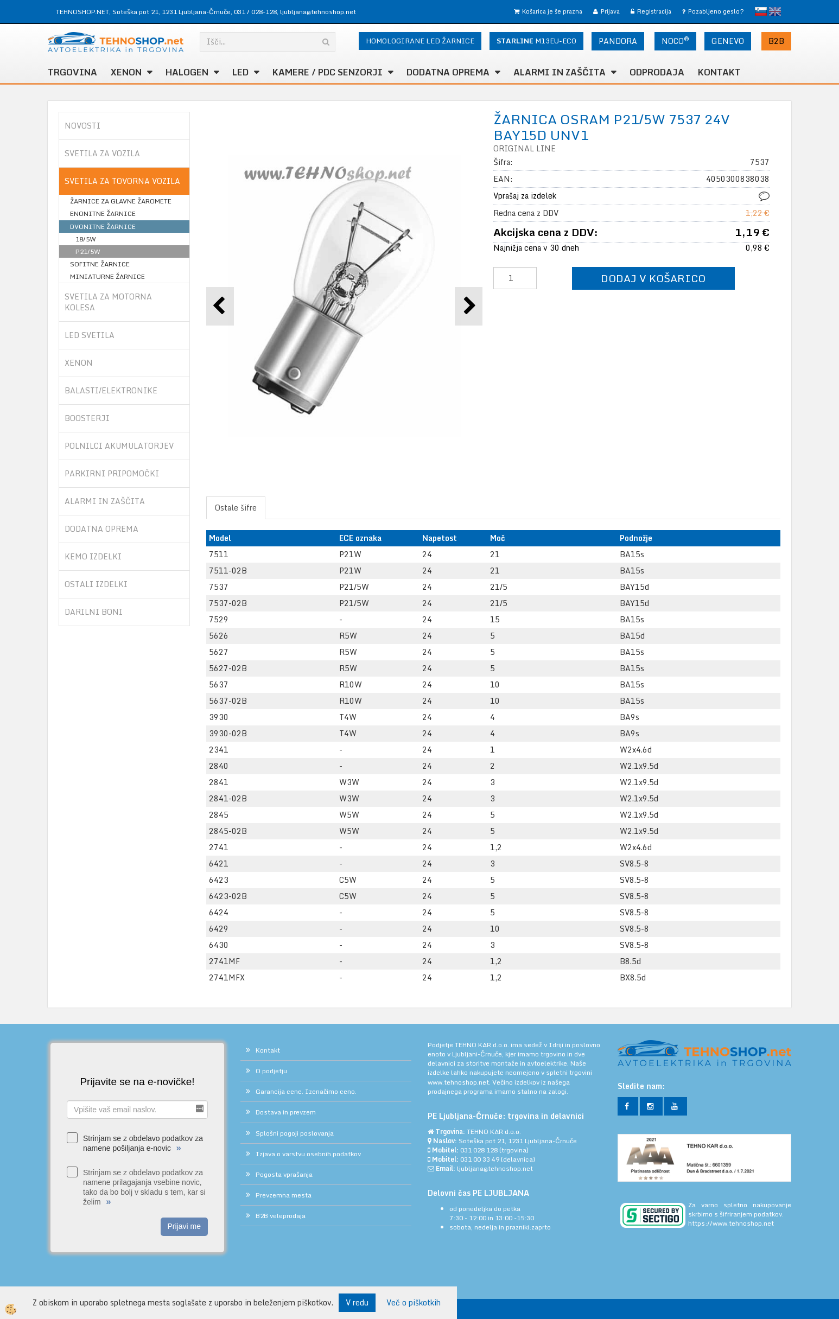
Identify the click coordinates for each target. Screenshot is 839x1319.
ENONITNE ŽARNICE (103, 213)
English (775, 11)
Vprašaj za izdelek (524, 195)
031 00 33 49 (479, 1159)
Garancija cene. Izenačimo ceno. (306, 1091)
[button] (468, 306)
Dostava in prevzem (286, 1112)
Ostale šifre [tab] (236, 507)
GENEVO (727, 41)
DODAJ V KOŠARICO (653, 278)
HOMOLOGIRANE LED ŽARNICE (420, 41)
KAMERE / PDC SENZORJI (327, 72)
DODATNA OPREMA (448, 72)
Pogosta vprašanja (284, 1174)
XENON (126, 72)
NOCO (675, 40)
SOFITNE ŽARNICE (100, 264)
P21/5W (87, 251)
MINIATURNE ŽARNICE (107, 276)
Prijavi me (184, 1226)
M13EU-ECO (536, 41)
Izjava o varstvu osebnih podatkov (308, 1154)
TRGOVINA (72, 72)
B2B (776, 41)
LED (240, 72)
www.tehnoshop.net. (460, 1082)
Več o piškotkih (413, 1302)
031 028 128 (479, 1150)
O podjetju (271, 1071)
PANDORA (618, 41)
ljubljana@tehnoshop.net (318, 12)
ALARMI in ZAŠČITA (559, 72)
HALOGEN (187, 72)
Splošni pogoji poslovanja (295, 1133)
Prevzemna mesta (284, 1195)
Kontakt (719, 72)
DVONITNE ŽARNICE (103, 226)
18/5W (85, 239)
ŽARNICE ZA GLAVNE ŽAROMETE (120, 201)
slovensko (761, 11)
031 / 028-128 (255, 12)
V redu (357, 1302)
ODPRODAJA (657, 72)
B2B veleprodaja (281, 1215)
